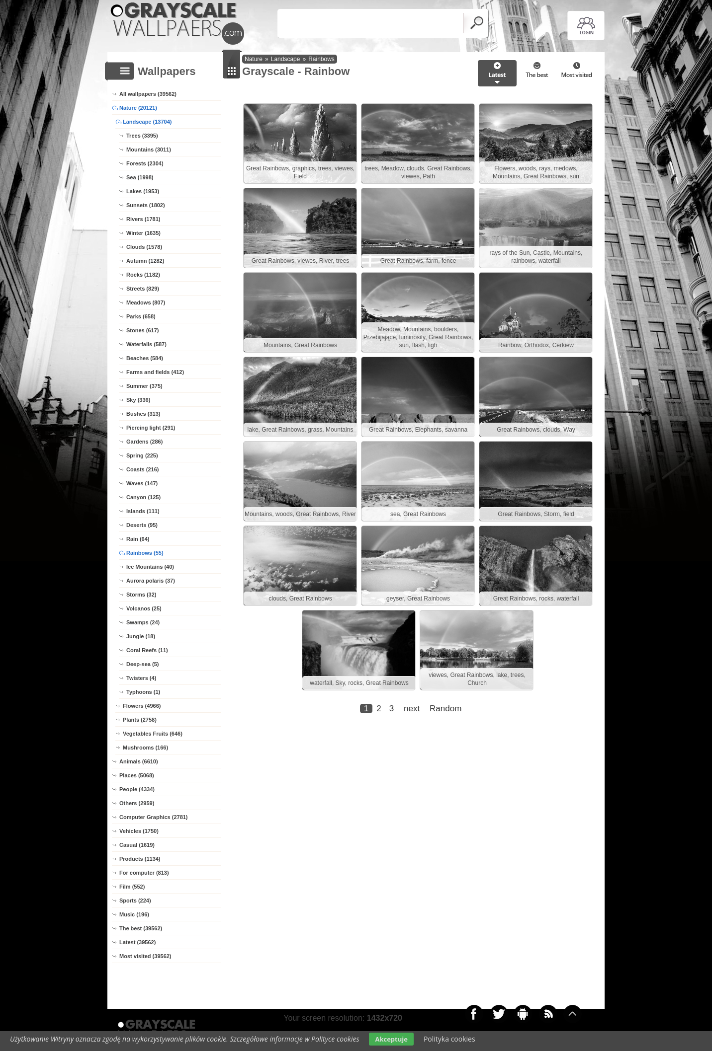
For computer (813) (144, 873)
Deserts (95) (142, 525)
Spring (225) (142, 455)
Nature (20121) (138, 108)
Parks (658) (141, 316)
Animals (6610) (138, 761)
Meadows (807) (145, 302)
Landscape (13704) (147, 122)
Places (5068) (136, 775)
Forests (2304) (145, 163)
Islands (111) (143, 511)
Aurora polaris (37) (150, 581)
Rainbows (321, 59)
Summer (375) (144, 386)
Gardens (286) (144, 442)
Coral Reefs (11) (147, 650)
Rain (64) (137, 539)
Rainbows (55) (145, 553)
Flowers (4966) (142, 706)
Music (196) (134, 914)
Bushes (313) (143, 414)
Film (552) (132, 887)
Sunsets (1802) (145, 205)
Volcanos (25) (144, 608)
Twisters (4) (141, 678)
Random (445, 708)
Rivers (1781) (143, 219)
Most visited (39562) (145, 956)
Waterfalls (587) (146, 344)
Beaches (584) (144, 358)
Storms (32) (141, 595)
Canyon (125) (143, 497)
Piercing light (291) (150, 428)
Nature (254, 59)
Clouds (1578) (144, 247)
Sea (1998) (139, 177)
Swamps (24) (143, 622)
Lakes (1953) (142, 191)
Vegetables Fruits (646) (152, 734)
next (412, 708)
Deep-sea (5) (142, 664)
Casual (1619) (137, 845)
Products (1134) (140, 859)
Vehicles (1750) (139, 831)
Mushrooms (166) (145, 748)
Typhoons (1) (143, 692)
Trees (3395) (142, 136)
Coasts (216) (142, 469)
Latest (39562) (137, 942)
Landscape (285, 59)
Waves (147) (142, 483)
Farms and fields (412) (155, 372)
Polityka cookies (449, 1039)
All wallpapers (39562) (148, 94)
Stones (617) (142, 330)
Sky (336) (138, 400)
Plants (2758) (140, 720)
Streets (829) (142, 289)
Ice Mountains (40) (150, 567)
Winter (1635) (143, 233)
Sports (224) (135, 900)
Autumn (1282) (145, 261)
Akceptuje (391, 1039)
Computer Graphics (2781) (153, 817)
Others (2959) (136, 803)
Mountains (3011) (148, 149)
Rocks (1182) (143, 275)
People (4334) (137, 789)
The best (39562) (140, 928)
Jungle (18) (140, 636)
